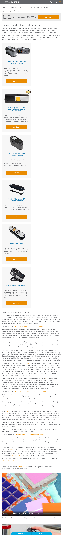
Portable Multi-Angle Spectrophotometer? (32, 260)
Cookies (23, 531)
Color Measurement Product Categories (17, 7)
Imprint (41, 531)
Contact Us (48, 17)
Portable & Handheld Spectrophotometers (40, 7)
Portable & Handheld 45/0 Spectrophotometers (45, 109)
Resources (5, 508)
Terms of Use (48, 531)
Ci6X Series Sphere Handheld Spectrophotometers (16, 62)
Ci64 (46, 247)
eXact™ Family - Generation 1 (46, 154)
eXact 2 (12, 317)
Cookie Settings (32, 531)
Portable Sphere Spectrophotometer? (30, 195)
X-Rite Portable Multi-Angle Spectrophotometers (16, 109)
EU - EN (32, 524)
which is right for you (8, 328)
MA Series (9, 279)
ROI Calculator (16, 323)
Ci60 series (27, 231)
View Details (16, 82)
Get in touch (21, 335)
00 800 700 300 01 (29, 17)
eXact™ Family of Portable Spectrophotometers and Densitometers (45, 63)
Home (3, 7)
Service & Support (7, 501)
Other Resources (7, 511)
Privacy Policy (14, 531)
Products (4, 505)
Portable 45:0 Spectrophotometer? (29, 303)
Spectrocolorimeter (16, 154)
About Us (5, 498)
